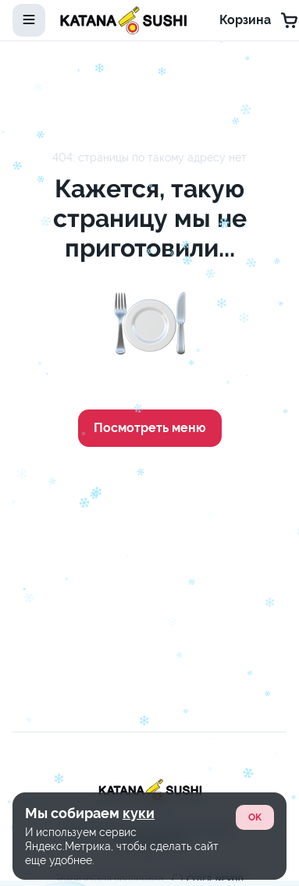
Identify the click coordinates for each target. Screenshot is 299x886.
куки (139, 813)
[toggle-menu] (28, 20)
